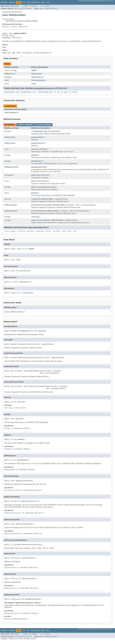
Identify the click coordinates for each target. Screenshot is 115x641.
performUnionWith (38, 211)
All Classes (45, 6)
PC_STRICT (74, 92)
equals (13, 231)
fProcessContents (38, 80)
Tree (28, 2)
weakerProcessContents (40, 220)
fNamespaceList (37, 77)
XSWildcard (23, 26)
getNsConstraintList (40, 175)
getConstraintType (39, 149)
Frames (25, 6)
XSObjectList (10, 74)
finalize (21, 231)
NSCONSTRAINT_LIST (28, 92)
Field (16, 8)
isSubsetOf (35, 199)
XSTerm (14, 26)
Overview (4, 2)
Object (12, 35)
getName (34, 155)
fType (33, 84)
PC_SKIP (64, 92)
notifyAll (56, 231)
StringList (9, 175)
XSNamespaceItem (11, 167)
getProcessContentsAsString (43, 187)
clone (6, 231)
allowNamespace (37, 131)
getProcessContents (39, 181)
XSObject (5, 26)
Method (29, 8)
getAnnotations (37, 143)
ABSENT (34, 70)
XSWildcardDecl (11, 112)
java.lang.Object (8, 19)
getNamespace (36, 161)
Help (48, 2)
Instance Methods (25, 125)
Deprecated (35, 2)
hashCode (39, 231)
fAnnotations (36, 74)
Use (24, 2)
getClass (30, 231)
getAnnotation (37, 137)
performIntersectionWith (41, 205)
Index (43, 2)
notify (48, 231)
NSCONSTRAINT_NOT (45, 92)
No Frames (33, 6)
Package (12, 2)
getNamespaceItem (38, 167)
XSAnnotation (10, 137)
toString (34, 217)
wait (64, 231)
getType (34, 193)
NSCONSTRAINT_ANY (11, 92)
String (13, 70)
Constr (22, 8)
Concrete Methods (43, 125)
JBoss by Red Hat (18, 638)
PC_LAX (57, 92)
